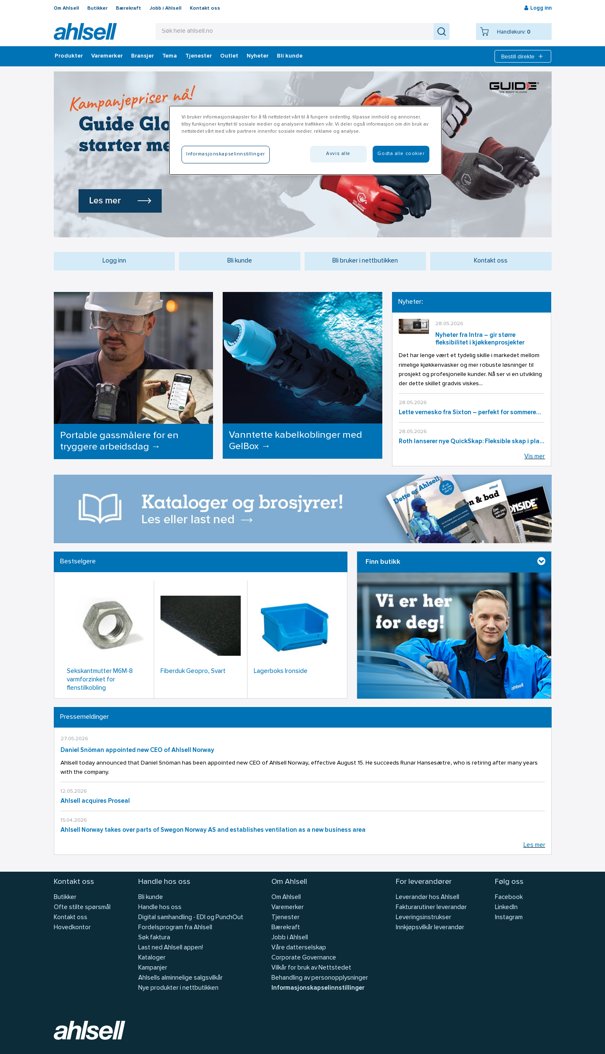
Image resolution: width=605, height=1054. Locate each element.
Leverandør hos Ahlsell (427, 897)
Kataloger (152, 958)
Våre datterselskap (298, 948)
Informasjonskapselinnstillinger (317, 988)
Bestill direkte (522, 56)
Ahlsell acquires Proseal (95, 801)
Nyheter (257, 56)
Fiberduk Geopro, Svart (193, 671)
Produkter (69, 56)
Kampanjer (152, 968)
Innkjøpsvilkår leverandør (430, 927)
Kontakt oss (205, 8)
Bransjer (142, 56)
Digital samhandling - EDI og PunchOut (190, 917)
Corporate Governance (303, 958)
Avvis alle (338, 154)
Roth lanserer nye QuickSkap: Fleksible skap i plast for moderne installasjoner (471, 441)
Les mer (534, 845)
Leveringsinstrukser (423, 917)
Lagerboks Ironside (281, 671)
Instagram (509, 917)
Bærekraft (128, 8)
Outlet (229, 56)
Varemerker (107, 56)
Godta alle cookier (400, 154)
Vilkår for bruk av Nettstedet (311, 968)
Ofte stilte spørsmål (82, 907)
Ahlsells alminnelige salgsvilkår (180, 978)
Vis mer (534, 457)
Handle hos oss (160, 907)
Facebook (509, 897)
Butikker (97, 8)
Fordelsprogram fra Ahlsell (175, 927)
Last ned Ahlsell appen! (170, 948)
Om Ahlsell (66, 8)
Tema (169, 56)
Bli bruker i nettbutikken (365, 261)
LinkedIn (506, 907)
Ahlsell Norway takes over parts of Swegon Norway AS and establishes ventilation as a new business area (213, 830)
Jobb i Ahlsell (166, 8)
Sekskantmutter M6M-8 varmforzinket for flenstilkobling (100, 680)
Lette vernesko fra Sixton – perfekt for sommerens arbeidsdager (471, 412)
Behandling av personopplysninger (319, 978)
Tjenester (198, 56)
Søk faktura (154, 938)
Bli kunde (289, 56)
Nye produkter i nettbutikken (178, 988)
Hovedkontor (72, 927)
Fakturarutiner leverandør (431, 907)
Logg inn (114, 261)
